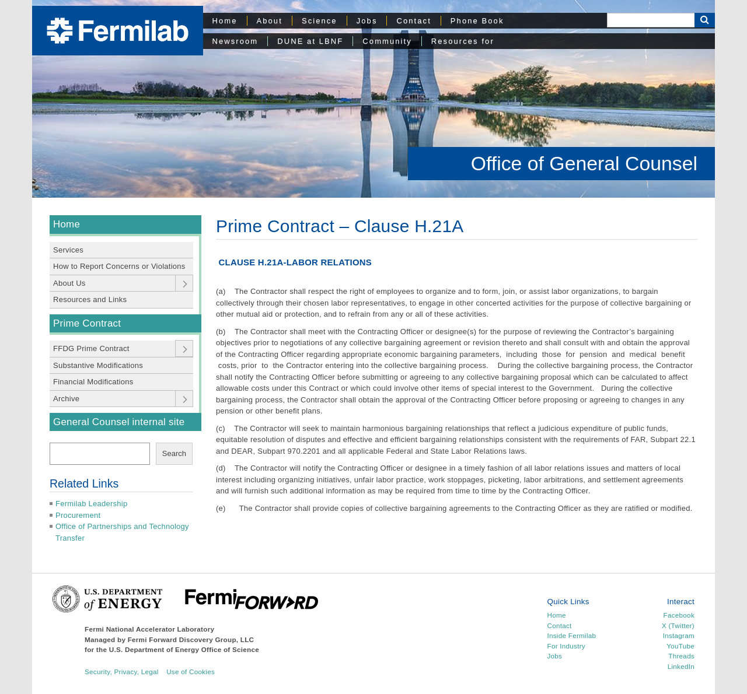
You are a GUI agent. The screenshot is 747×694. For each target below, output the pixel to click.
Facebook (679, 615)
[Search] (650, 20)
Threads (681, 656)
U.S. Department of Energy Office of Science (184, 649)
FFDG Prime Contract (91, 348)
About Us (69, 283)
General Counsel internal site (118, 421)
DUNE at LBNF (310, 41)
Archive (66, 398)
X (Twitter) (678, 625)
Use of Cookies (190, 671)
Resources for (462, 41)
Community (386, 41)
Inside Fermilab (571, 635)
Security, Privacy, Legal (122, 671)
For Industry (566, 646)
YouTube (680, 646)
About (269, 20)
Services (68, 250)
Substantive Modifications (98, 365)
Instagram (678, 635)
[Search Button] (704, 20)
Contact (413, 20)
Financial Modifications (93, 381)
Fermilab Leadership (91, 503)
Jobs (367, 20)
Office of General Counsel (584, 163)
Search (174, 453)
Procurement (77, 515)
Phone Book (477, 20)
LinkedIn (681, 666)
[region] (373, 99)
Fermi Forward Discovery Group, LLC (191, 639)
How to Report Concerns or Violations (119, 266)
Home (225, 20)
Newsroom (235, 41)
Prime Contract (87, 323)
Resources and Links (90, 299)
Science (319, 20)
